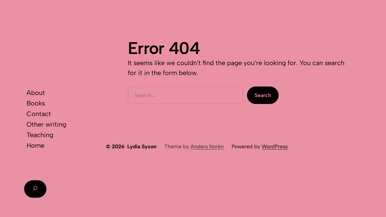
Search (263, 95)
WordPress (275, 146)
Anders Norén (207, 146)
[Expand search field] (35, 189)
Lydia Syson (142, 146)
